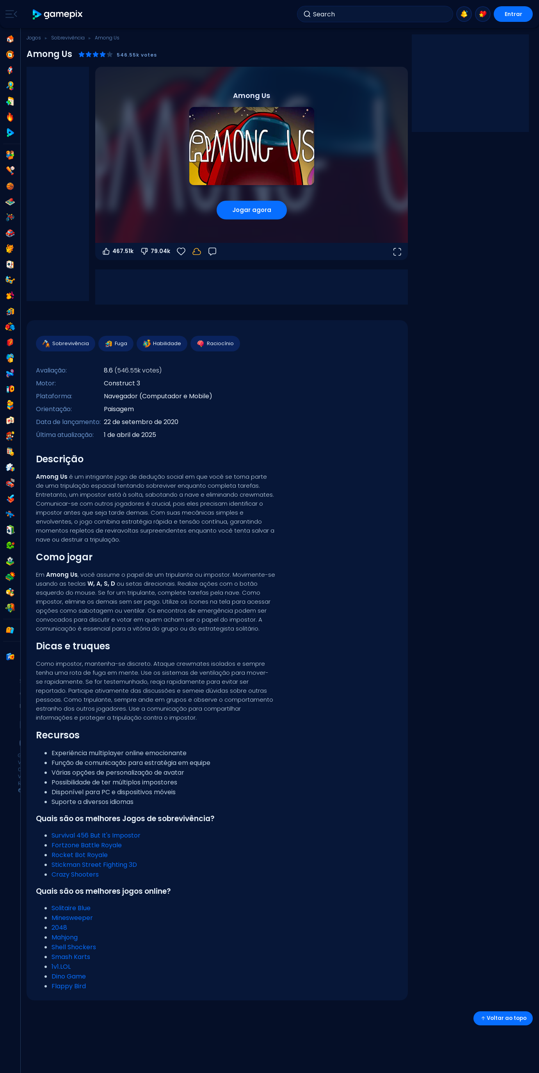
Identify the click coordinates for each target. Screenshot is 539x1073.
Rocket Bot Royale (80, 854)
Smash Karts (71, 956)
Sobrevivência (68, 37)
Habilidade (161, 343)
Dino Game (69, 976)
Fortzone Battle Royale (87, 845)
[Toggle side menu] (10, 14)
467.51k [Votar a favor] (117, 251)
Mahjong (65, 937)
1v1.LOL (61, 966)
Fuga (115, 343)
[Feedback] (212, 251)
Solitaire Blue (71, 908)
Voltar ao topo (503, 1018)
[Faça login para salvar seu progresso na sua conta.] (196, 251)
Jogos (34, 37)
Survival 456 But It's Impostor (96, 835)
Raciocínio (215, 343)
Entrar (513, 14)
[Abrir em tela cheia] (397, 251)
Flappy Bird (69, 986)
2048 (59, 927)
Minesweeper (72, 917)
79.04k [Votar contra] (155, 251)
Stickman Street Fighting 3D (94, 864)
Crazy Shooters (75, 874)
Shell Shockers (74, 947)
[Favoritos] (181, 251)
